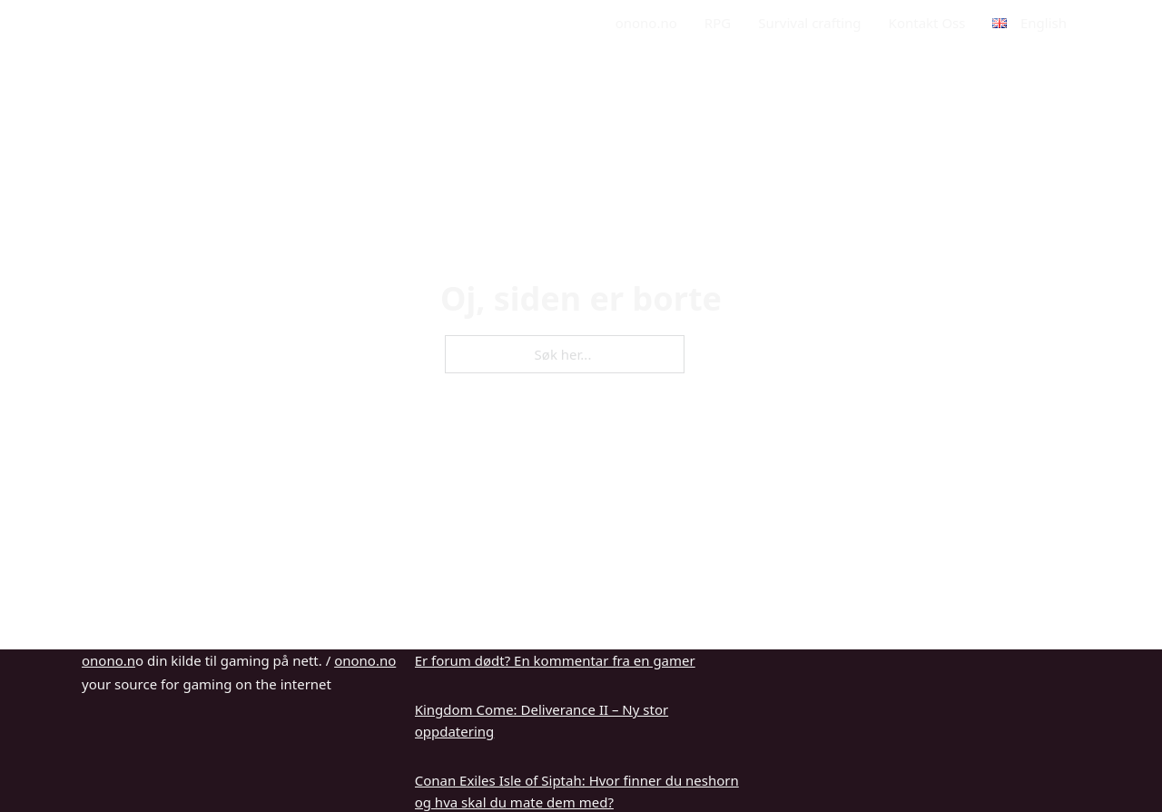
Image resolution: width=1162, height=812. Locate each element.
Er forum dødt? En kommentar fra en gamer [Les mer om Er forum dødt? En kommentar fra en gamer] (555, 660)
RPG (717, 23)
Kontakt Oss (927, 23)
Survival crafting (809, 23)
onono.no (646, 23)
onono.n (108, 660)
